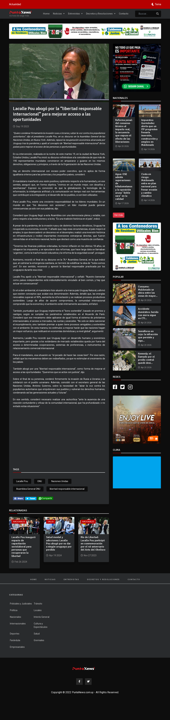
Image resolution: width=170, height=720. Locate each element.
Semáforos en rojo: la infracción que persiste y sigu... (148, 336)
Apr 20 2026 (146, 300)
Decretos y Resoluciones (100, 13)
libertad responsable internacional (67, 489)
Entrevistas (75, 13)
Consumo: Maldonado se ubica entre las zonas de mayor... (147, 291)
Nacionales (19, 522)
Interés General (41, 617)
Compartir (45, 498)
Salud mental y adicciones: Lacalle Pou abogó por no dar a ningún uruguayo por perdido (59, 543)
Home (46, 13)
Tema (158, 4)
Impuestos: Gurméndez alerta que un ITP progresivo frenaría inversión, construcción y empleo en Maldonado (149, 132)
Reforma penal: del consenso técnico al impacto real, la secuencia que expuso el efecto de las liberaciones (123, 130)
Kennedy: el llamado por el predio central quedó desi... (146, 358)
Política (13, 610)
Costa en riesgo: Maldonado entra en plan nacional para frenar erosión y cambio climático (149, 185)
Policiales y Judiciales (21, 603)
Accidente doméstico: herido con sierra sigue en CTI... (148, 313)
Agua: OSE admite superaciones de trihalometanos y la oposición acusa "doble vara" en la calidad (123, 187)
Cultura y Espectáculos (40, 625)
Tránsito (38, 603)
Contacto (123, 13)
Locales (38, 610)
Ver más (118, 215)
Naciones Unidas (59, 481)
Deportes (14, 633)
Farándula (15, 640)
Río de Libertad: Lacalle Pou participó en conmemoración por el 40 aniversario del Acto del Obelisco (93, 543)
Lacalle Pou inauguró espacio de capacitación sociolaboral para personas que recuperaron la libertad (24, 547)
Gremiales (39, 640)
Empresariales (17, 647)
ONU (39, 481)
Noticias (59, 13)
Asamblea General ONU (28, 489)
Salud (51, 522)
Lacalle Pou (22, 481)
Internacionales (18, 623)
